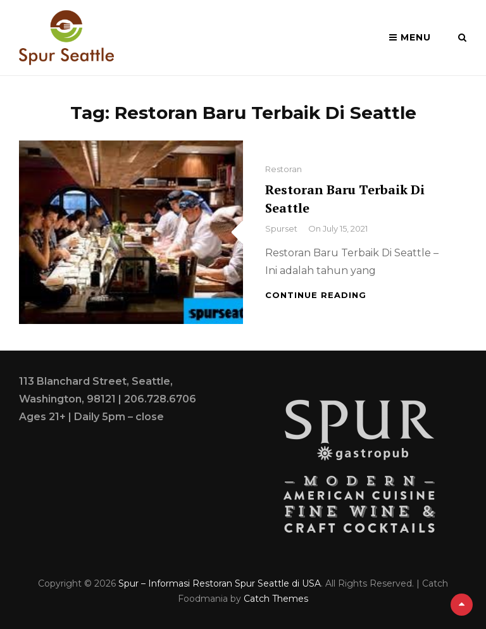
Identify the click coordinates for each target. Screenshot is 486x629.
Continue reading (315, 295)
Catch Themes (276, 598)
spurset (281, 228)
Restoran (283, 169)
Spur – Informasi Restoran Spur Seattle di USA (219, 583)
